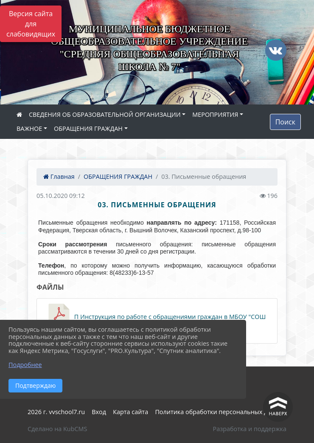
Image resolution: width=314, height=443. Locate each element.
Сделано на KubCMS (57, 429)
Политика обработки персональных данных (220, 412)
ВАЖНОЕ (29, 128)
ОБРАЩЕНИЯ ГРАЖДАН (88, 128)
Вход (99, 412)
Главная (59, 176)
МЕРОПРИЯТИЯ (215, 114)
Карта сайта (130, 412)
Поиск (285, 122)
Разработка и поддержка (249, 429)
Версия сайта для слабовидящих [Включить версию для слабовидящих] (30, 24)
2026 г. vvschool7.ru (56, 412)
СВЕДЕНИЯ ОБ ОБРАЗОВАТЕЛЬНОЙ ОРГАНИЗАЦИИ (105, 114)
